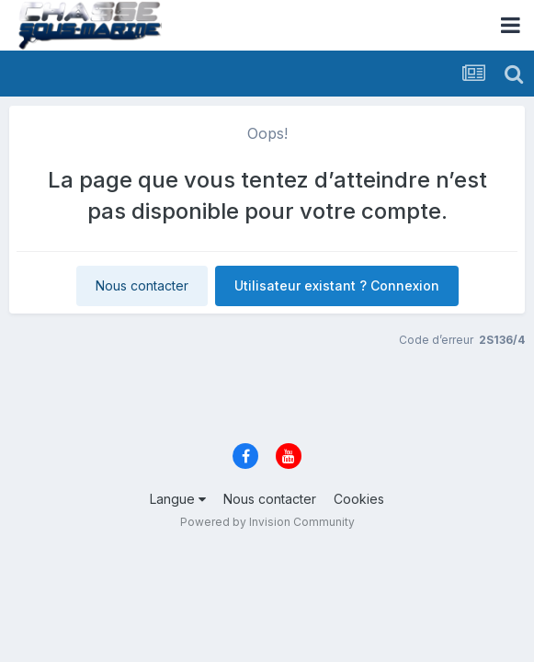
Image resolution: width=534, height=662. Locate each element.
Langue (178, 499)
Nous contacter (142, 285)
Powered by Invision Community (267, 522)
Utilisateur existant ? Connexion (336, 285)
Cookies (359, 499)
